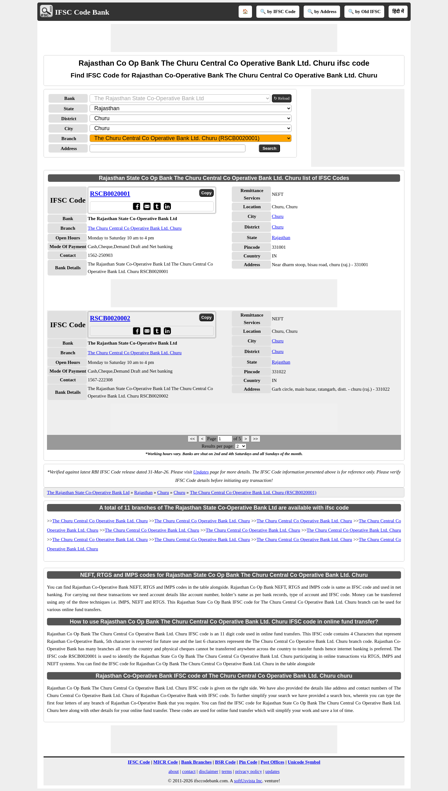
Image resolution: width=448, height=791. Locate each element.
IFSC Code (139, 762)
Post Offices (272, 762)
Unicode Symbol (304, 762)
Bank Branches (196, 762)
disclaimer (208, 771)
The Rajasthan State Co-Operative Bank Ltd (88, 492)
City (68, 128)
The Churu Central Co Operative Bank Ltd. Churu (135, 228)
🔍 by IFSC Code (278, 11)
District (68, 118)
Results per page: (218, 446)
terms (227, 771)
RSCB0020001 (110, 193)
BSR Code (225, 762)
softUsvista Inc (248, 780)
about (173, 771)
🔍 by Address (322, 11)
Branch (68, 138)
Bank (69, 98)
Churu (278, 216)
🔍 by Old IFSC (364, 11)
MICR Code (165, 762)
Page (212, 438)
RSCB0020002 (110, 318)
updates (272, 771)
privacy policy (248, 771)
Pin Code (248, 762)
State (69, 108)
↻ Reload (282, 98)
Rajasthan (281, 237)
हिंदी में (398, 11)
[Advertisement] (224, 38)
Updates (201, 471)
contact (188, 771)
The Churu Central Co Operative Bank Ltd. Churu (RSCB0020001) (253, 492)
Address (69, 148)
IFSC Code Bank (82, 12)
